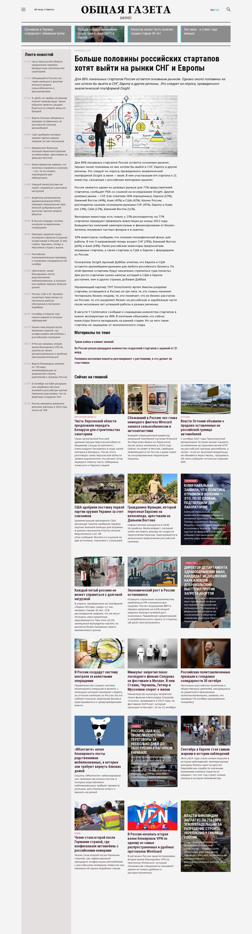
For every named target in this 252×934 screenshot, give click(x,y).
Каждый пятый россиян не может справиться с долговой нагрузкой (98, 594)
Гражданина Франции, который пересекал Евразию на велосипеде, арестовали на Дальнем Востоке (152, 513)
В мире (136, 726)
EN (217, 10)
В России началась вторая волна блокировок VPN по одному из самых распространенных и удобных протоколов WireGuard (151, 842)
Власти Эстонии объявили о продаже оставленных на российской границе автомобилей (202, 427)
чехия (78, 833)
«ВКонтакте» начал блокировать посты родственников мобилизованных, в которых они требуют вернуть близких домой (98, 760)
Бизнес (126, 18)
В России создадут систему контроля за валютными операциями (96, 676)
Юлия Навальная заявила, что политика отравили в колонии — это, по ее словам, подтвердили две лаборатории (204, 496)
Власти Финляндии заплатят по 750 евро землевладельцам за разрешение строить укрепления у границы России (203, 826)
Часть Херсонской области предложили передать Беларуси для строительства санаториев (97, 427)
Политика (191, 481)
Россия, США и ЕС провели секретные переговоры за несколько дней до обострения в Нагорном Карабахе (151, 742)
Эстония (185, 417)
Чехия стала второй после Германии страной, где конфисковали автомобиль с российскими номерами (97, 843)
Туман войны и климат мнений (94, 341)
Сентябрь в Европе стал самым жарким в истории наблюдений (205, 751)
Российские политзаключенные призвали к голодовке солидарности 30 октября (205, 676)
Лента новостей (39, 54)
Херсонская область (85, 417)
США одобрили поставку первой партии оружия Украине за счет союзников (99, 511)
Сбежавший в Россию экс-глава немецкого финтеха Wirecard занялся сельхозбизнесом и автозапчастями (152, 424)
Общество (191, 563)
